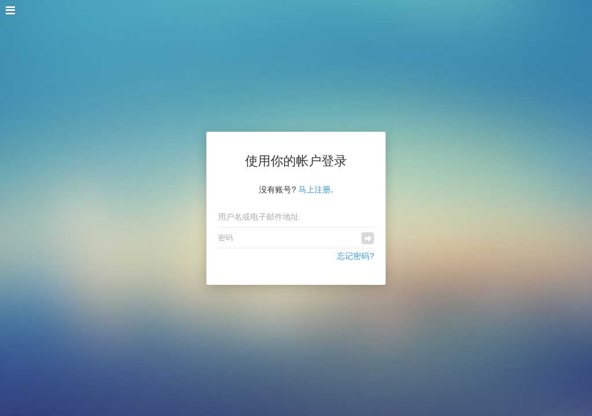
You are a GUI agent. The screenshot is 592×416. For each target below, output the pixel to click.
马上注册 (314, 189)
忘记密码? (355, 256)
